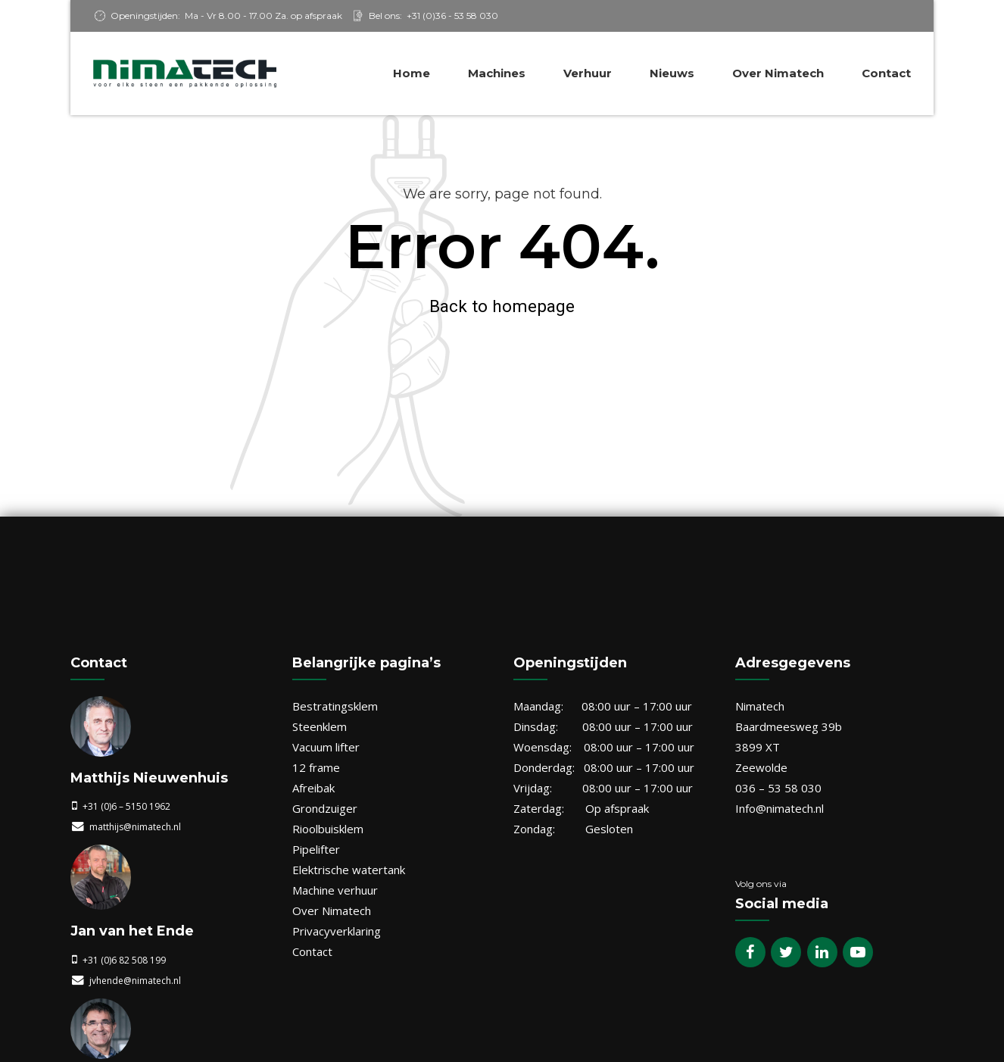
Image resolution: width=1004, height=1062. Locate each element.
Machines (496, 73)
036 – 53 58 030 (778, 787)
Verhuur (587, 73)
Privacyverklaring (336, 931)
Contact (886, 73)
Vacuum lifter (326, 746)
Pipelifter (316, 849)
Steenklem (319, 726)
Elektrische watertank (348, 869)
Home (411, 73)
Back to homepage (502, 306)
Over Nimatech (778, 73)
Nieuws (672, 73)
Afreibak (313, 787)
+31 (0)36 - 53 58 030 (452, 15)
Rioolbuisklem (327, 828)
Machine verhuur (335, 890)
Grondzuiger (324, 808)
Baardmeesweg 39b (788, 726)
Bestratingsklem (335, 706)
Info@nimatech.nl (779, 808)
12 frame (316, 767)
